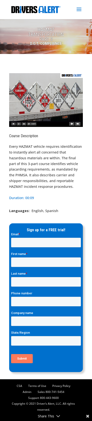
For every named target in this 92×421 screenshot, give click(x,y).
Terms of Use (37, 386)
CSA (19, 386)
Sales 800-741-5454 (51, 392)
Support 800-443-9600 (43, 398)
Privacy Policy (61, 386)
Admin (27, 392)
